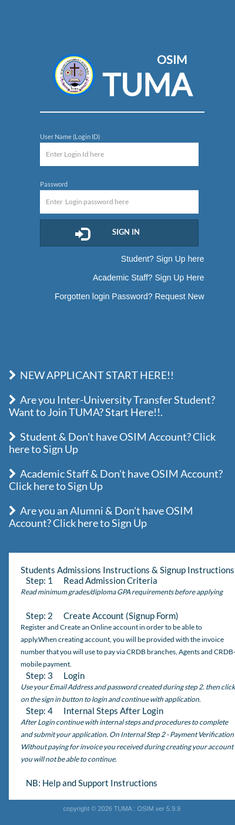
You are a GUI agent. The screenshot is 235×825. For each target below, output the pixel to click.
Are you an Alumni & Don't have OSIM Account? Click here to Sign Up (101, 516)
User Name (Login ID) (70, 136)
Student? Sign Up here (162, 258)
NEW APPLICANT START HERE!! (91, 374)
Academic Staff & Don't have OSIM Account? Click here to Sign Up (116, 479)
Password (54, 184)
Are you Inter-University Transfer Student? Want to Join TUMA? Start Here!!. (112, 405)
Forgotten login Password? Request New (129, 296)
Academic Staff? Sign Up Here (148, 277)
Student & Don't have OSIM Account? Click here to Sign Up (112, 442)
